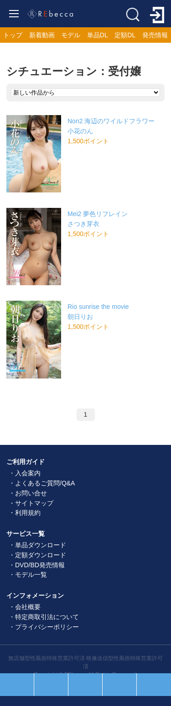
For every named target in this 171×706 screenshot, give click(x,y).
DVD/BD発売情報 (40, 565)
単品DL (97, 35)
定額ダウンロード (40, 555)
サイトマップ (34, 503)
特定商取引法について (47, 616)
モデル (70, 35)
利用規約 (28, 512)
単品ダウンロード (40, 545)
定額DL (124, 35)
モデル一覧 (31, 574)
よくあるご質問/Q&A (45, 483)
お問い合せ (31, 493)
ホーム (85, 684)
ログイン (154, 684)
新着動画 (42, 35)
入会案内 (28, 473)
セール (51, 684)
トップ (12, 35)
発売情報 (155, 35)
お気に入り (119, 684)
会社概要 (28, 606)
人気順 (17, 684)
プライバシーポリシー (47, 626)
